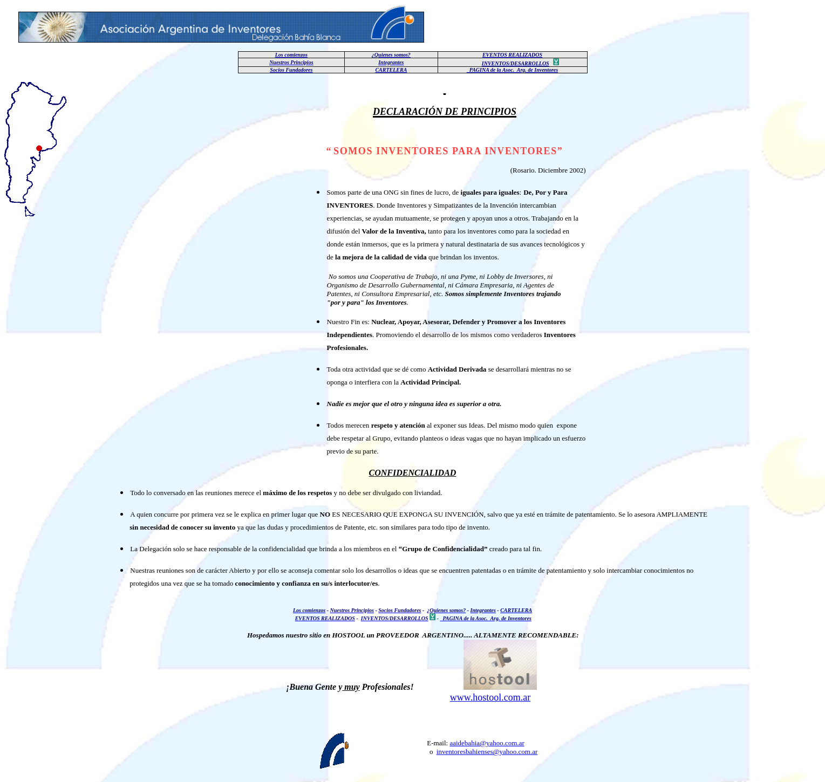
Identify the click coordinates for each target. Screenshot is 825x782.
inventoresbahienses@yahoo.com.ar (487, 751)
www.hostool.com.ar (490, 697)
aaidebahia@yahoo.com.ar (486, 743)
